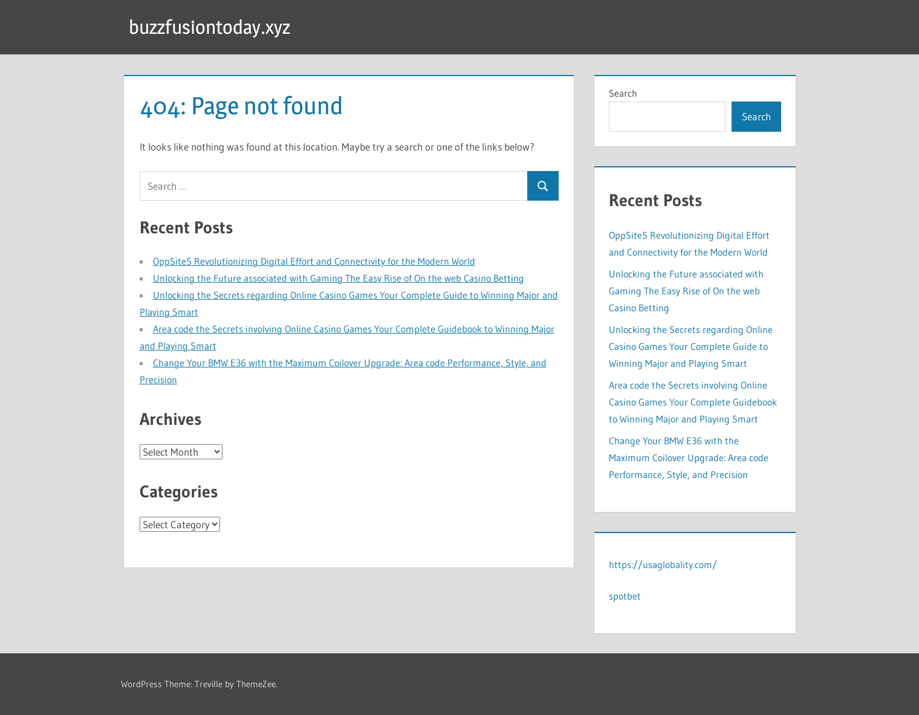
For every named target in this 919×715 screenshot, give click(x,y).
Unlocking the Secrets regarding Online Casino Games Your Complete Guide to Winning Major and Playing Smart (691, 346)
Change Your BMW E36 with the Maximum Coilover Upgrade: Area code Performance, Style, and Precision (688, 457)
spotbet (625, 596)
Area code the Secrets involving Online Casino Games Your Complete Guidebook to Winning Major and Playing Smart (693, 402)
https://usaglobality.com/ (663, 564)
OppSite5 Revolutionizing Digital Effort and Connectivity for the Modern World (314, 261)
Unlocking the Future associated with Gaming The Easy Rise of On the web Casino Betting (338, 278)
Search (623, 93)
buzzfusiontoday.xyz (209, 27)
